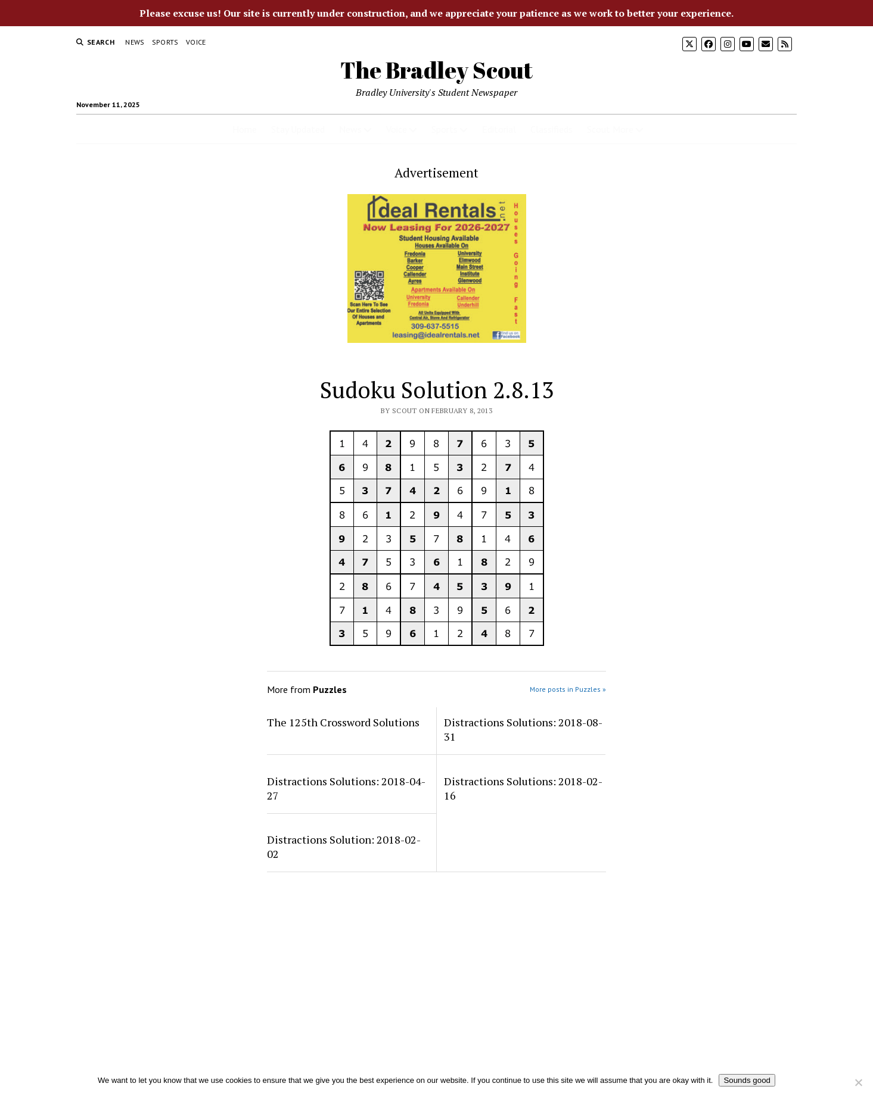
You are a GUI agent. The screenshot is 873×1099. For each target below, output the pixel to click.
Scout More (610, 129)
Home (244, 129)
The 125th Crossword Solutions (343, 722)
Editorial (499, 129)
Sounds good (747, 1080)
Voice (196, 42)
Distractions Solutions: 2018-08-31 (523, 729)
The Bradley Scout (436, 70)
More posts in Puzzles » (568, 689)
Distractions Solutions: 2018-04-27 (346, 788)
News (134, 42)
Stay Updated (298, 129)
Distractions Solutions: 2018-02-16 (523, 788)
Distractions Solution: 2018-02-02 (344, 846)
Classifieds (551, 129)
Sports (165, 42)
